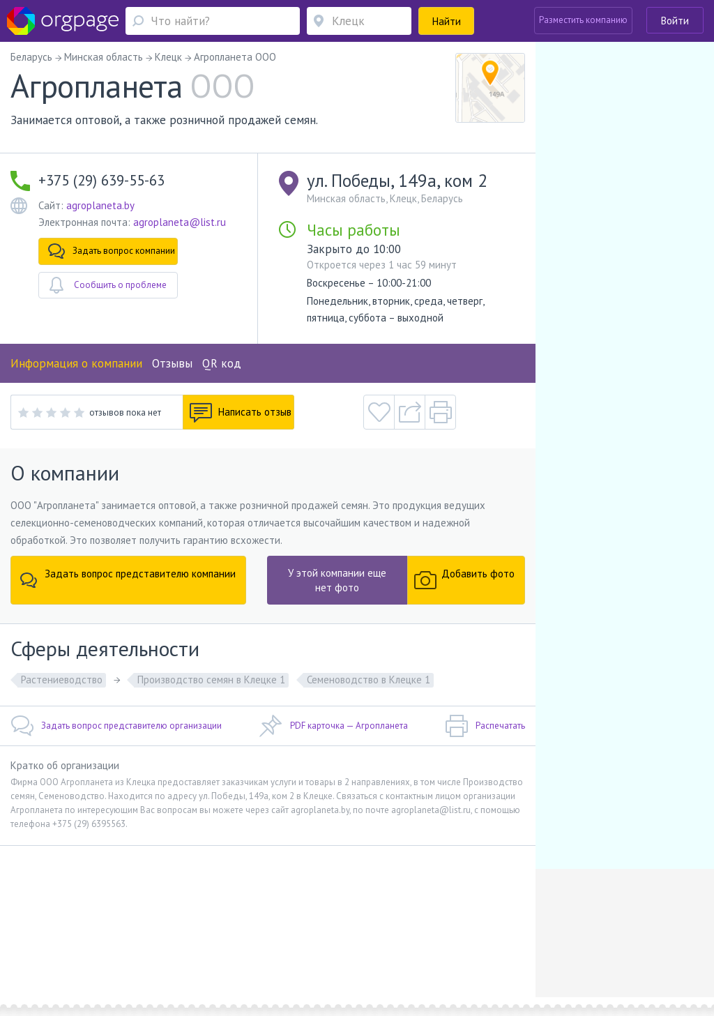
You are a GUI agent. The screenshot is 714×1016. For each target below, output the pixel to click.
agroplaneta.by (100, 205)
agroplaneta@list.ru (179, 222)
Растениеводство (61, 679)
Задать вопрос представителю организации (116, 726)
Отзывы (172, 363)
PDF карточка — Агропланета (333, 726)
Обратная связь (61, 933)
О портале (121, 933)
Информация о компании (76, 363)
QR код (221, 363)
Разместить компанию (583, 20)
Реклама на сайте (184, 933)
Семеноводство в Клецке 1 (368, 679)
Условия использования (276, 933)
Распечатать (485, 726)
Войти (675, 20)
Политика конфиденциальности (396, 933)
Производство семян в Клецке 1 (211, 679)
